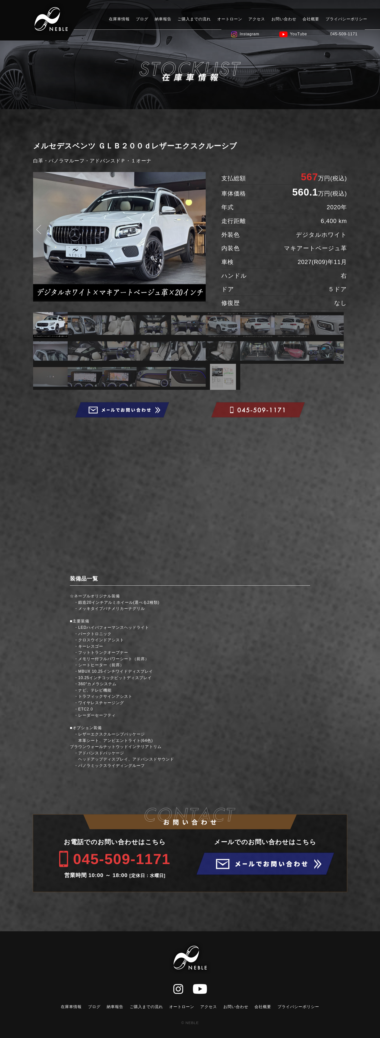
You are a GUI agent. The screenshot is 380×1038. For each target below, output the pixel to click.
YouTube (298, 34)
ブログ (142, 19)
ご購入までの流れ (194, 19)
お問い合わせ (283, 19)
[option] (119, 237)
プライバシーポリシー (346, 19)
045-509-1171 (344, 34)
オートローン (229, 19)
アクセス (256, 19)
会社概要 (311, 19)
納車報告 (163, 19)
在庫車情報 (119, 19)
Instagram (249, 34)
